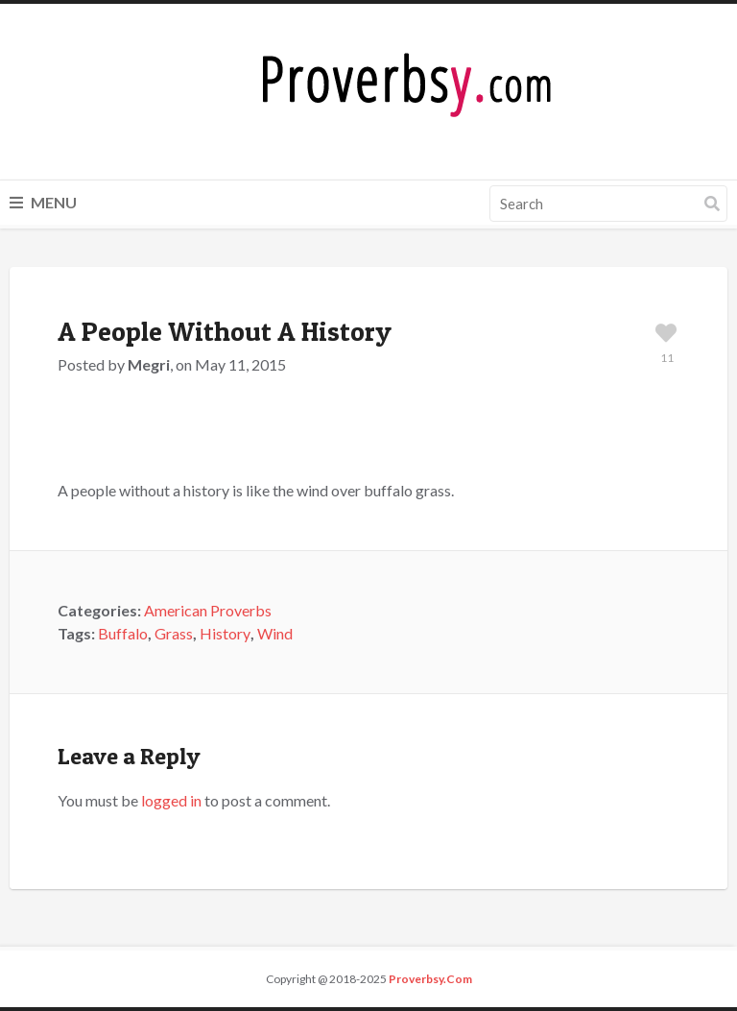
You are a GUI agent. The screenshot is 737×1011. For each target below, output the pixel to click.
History (225, 633)
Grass (174, 633)
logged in (171, 800)
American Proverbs (208, 610)
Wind (275, 633)
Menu (43, 202)
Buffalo (123, 633)
